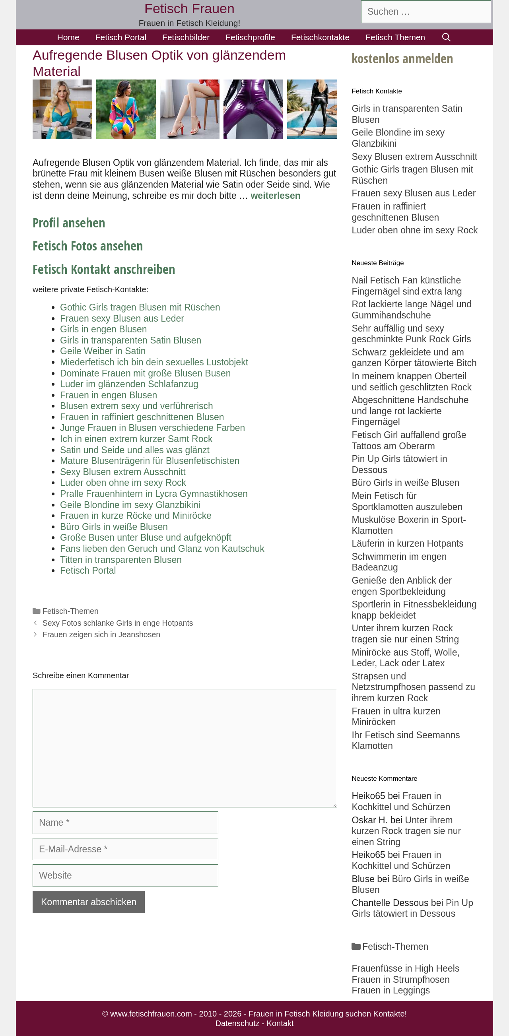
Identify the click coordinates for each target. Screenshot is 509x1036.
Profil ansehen (69, 222)
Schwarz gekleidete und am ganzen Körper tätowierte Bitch (414, 358)
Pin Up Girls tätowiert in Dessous (412, 908)
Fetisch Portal (120, 37)
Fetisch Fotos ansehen (88, 245)
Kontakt (280, 1023)
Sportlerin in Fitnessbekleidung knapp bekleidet (414, 610)
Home (68, 37)
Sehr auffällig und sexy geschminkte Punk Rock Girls (411, 334)
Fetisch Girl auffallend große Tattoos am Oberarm (409, 440)
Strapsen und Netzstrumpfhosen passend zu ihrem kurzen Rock (413, 687)
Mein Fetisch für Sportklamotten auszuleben (407, 501)
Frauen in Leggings (391, 990)
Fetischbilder (186, 37)
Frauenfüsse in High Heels (405, 968)
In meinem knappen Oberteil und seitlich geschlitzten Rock (412, 381)
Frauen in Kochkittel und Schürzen (401, 801)
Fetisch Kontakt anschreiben (104, 268)
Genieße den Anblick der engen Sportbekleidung (402, 586)
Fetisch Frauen (189, 8)
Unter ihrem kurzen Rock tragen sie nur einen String (405, 633)
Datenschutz (238, 1023)
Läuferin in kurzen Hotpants (407, 543)
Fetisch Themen (395, 37)
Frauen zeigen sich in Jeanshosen (101, 634)
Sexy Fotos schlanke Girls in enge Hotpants (118, 623)
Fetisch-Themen (71, 611)
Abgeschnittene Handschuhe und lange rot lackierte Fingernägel (410, 411)
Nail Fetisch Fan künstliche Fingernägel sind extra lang (407, 286)
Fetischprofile (250, 37)
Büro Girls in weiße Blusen (405, 482)
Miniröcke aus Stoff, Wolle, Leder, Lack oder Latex (405, 658)
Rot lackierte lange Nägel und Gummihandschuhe (412, 309)
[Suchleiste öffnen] (446, 37)
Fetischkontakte (320, 37)
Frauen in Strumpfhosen (401, 979)
